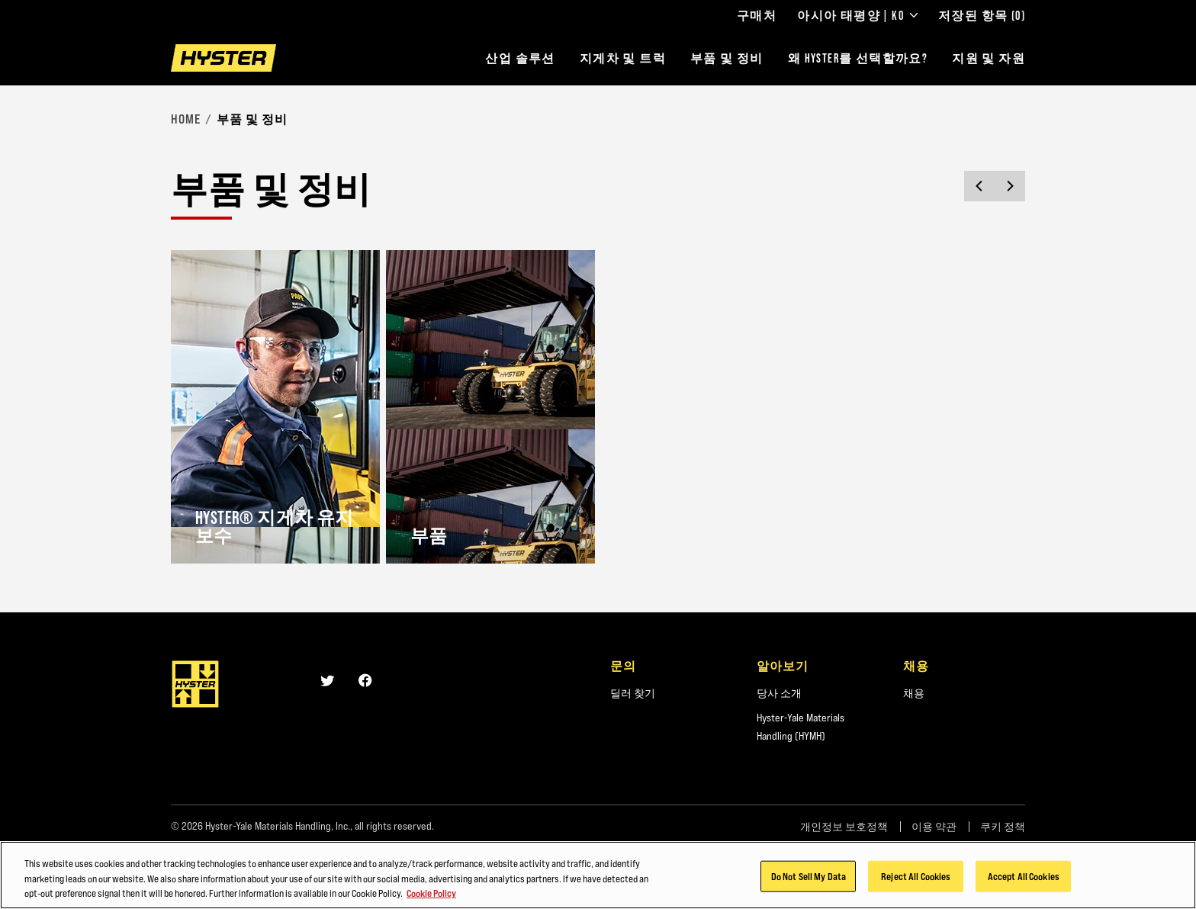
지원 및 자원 (988, 58)
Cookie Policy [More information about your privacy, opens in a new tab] (431, 895)
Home (186, 119)
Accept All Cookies (1023, 878)
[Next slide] (1010, 186)
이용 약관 (933, 826)
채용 (913, 693)
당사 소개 (779, 693)
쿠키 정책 (1002, 826)
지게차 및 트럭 (623, 58)
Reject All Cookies (915, 878)
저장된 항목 (981, 15)
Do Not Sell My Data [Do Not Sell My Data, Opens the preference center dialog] (808, 878)
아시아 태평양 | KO (857, 15)
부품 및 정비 (727, 58)
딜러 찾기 (632, 693)
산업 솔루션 (520, 58)
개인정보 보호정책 (844, 826)
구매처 (756, 15)
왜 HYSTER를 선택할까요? (858, 58)
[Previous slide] (979, 186)
